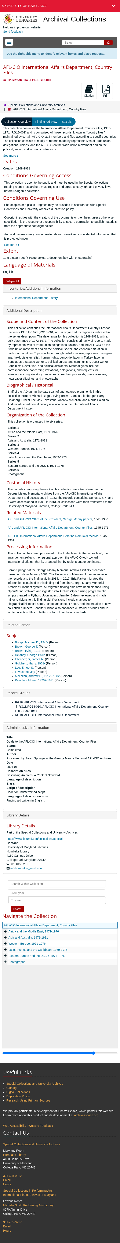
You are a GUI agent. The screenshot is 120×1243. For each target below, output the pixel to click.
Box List (67, 121)
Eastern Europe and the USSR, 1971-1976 (36, 956)
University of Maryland (24, 5)
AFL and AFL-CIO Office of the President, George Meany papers (50, 519)
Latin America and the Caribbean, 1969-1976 (38, 949)
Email (7, 1180)
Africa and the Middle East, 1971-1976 (33, 931)
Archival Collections (74, 19)
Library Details (18, 815)
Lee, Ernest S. (24, 667)
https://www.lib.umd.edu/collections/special (35, 838)
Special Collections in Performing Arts (27, 1190)
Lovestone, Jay (25, 672)
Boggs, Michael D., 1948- (31, 642)
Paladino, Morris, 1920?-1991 (34, 680)
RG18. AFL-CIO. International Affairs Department (47, 702)
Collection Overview (17, 121)
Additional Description (24, 310)
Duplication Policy (18, 1096)
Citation (89, 91)
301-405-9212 (12, 1176)
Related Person (18, 625)
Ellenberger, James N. (29, 659)
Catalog (11, 1088)
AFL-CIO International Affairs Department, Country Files (40, 925)
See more (11, 155)
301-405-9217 (12, 1222)
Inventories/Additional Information (34, 288)
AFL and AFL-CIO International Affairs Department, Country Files (50, 527)
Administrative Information (28, 727)
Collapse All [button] (12, 281)
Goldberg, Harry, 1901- (30, 663)
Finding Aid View (46, 121)
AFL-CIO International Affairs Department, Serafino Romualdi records (53, 536)
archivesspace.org (86, 1115)
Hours (7, 1184)
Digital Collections (18, 1092)
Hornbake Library (14, 1154)
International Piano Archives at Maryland (29, 1194)
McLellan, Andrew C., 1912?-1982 (37, 676)
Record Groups (18, 693)
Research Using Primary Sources (28, 1100)
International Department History (36, 298)
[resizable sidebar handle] (60, 1053)
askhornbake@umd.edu (26, 868)
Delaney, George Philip (30, 655)
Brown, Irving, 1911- (28, 650)
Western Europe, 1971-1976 (27, 943)
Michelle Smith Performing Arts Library (28, 1205)
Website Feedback (40, 1125)
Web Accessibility (14, 1125)
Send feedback (13, 31)
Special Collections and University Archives (36, 105)
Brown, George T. (26, 646)
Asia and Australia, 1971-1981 (28, 937)
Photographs (16, 962)
